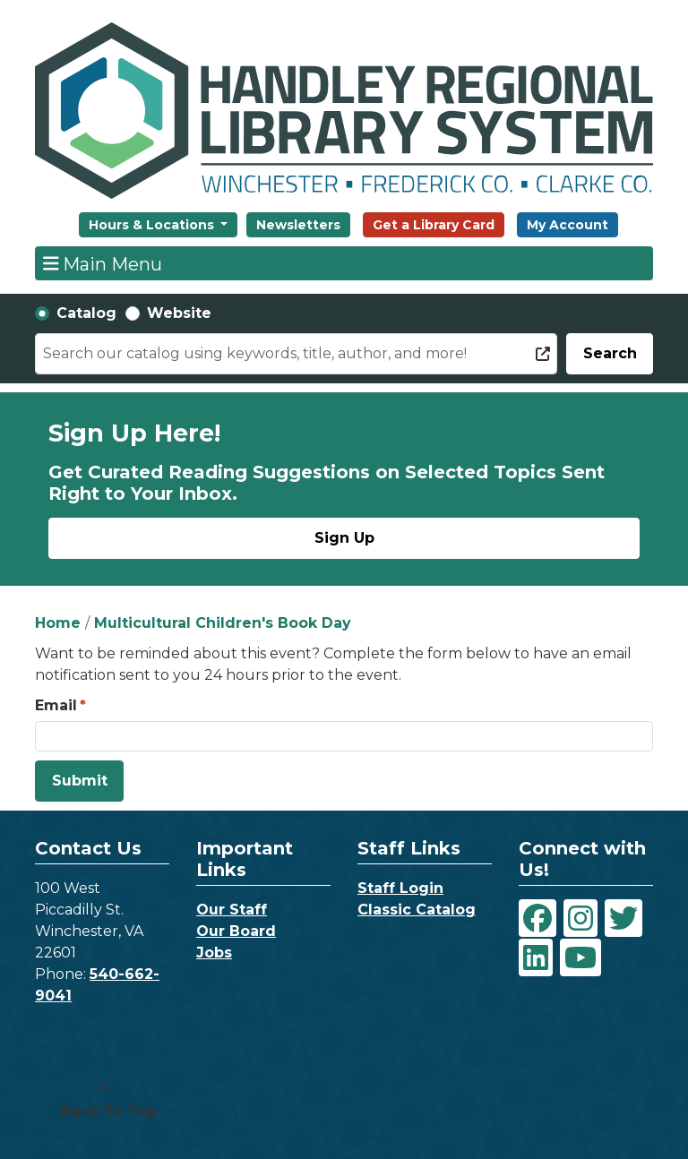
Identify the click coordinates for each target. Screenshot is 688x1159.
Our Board (236, 931)
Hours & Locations (153, 225)
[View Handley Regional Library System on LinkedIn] (536, 957)
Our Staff (231, 909)
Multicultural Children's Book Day (222, 622)
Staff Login (400, 888)
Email (56, 705)
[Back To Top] (104, 1100)
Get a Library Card (433, 225)
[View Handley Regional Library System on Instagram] (580, 918)
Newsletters (298, 225)
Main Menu (103, 263)
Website (179, 313)
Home (58, 622)
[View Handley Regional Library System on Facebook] (537, 918)
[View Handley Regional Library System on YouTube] (580, 957)
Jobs (214, 952)
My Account (567, 225)
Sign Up (344, 537)
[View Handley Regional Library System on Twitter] (623, 918)
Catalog (86, 313)
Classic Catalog (416, 909)
